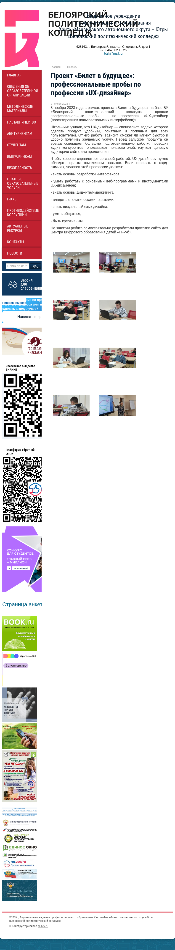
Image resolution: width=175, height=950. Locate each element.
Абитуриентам (19, 133)
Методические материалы (20, 108)
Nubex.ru (43, 926)
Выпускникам (19, 156)
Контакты (15, 242)
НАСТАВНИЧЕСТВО (21, 122)
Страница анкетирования (34, 604)
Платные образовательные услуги (22, 183)
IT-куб (11, 199)
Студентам (16, 145)
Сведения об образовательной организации (22, 90)
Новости (14, 253)
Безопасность (19, 168)
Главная (14, 75)
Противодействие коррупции (23, 212)
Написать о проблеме (35, 317)
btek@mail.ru (113, 53)
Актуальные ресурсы (17, 228)
